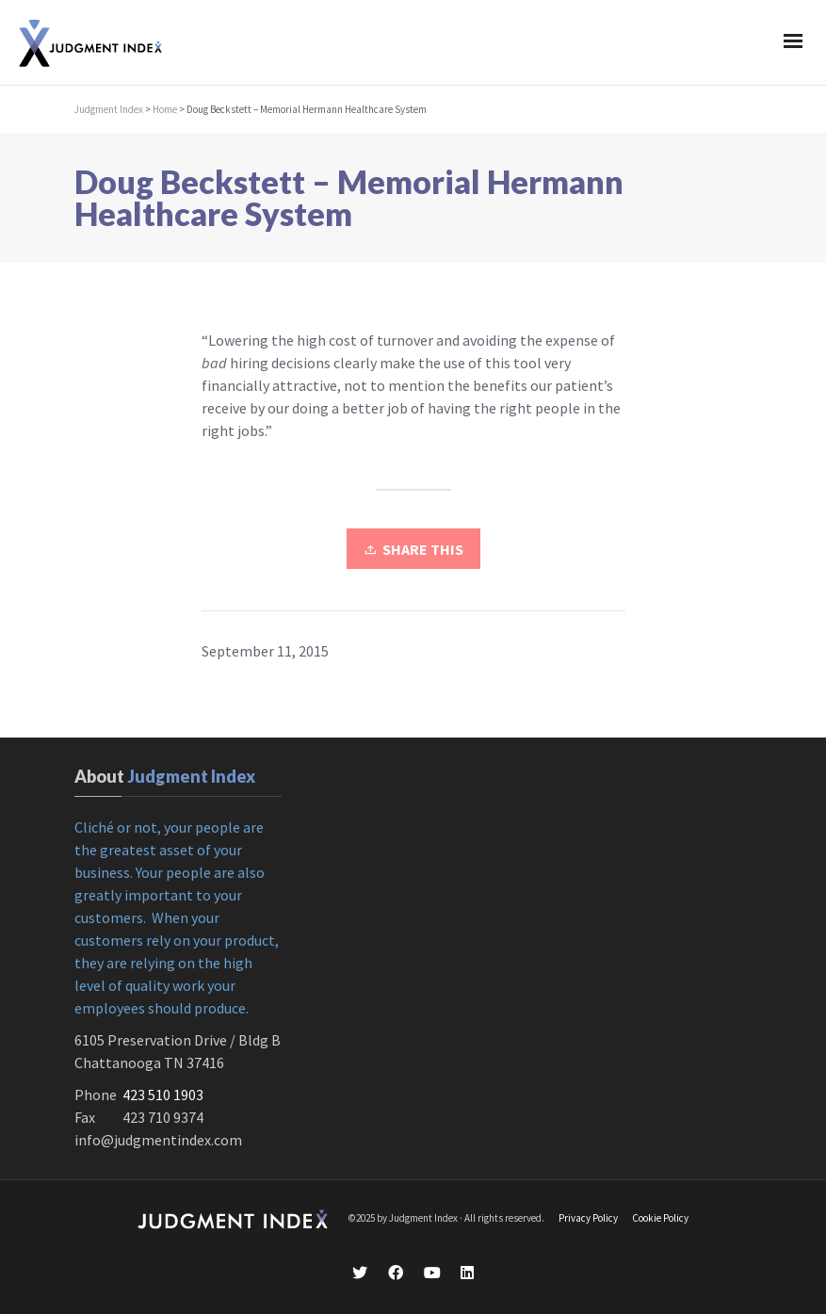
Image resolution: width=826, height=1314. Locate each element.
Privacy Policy (588, 1218)
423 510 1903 (162, 1094)
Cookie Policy (660, 1218)
